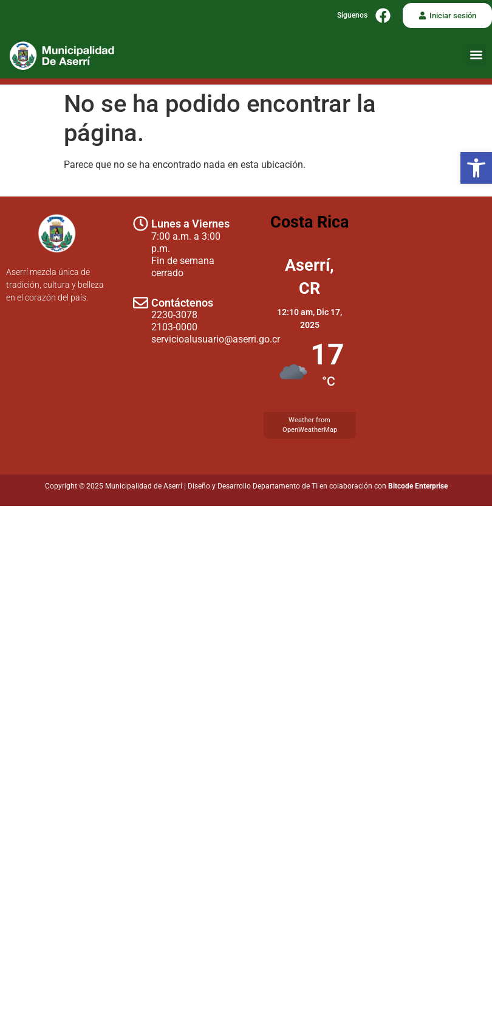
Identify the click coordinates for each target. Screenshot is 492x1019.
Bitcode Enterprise (418, 486)
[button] (476, 168)
